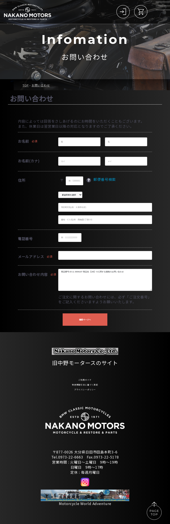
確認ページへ (85, 319)
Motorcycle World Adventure (85, 503)
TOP (26, 85)
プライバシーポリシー (85, 388)
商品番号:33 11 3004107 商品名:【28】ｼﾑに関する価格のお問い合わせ (105, 280)
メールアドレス (31, 256)
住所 (21, 180)
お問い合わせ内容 (33, 274)
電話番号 (25, 238)
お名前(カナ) (29, 160)
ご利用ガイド (85, 374)
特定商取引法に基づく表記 (85, 381)
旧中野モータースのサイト (85, 356)
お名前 (23, 141)
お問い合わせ (41, 85)
